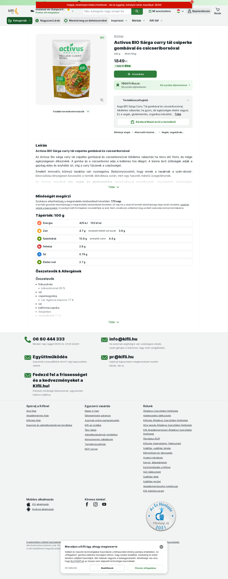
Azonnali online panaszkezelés (102, 420)
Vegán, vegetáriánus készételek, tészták (173, 132)
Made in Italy (92, 410)
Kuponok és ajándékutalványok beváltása (49, 425)
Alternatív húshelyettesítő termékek (145, 132)
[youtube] (104, 504)
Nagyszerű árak (47, 20)
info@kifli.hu (123, 339)
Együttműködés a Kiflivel (156, 467)
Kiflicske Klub (33, 420)
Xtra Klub (31, 410)
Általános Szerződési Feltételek (160, 410)
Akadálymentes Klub (37, 415)
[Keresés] (137, 11)
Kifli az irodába (93, 425)
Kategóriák (19, 20)
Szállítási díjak (151, 476)
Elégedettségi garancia (98, 415)
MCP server (91, 448)
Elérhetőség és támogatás (157, 452)
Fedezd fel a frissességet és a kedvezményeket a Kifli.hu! (60, 380)
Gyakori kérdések (153, 457)
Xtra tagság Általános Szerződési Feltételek (167, 425)
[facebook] (87, 504)
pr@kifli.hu (121, 356)
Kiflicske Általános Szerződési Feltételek (165, 420)
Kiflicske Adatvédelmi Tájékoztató (162, 443)
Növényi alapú (122, 132)
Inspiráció (119, 20)
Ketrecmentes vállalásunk (99, 439)
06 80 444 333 (49, 339)
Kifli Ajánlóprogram (153, 490)
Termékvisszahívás (95, 444)
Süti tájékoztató (152, 471)
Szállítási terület (152, 481)
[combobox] (107, 11)
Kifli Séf (156, 20)
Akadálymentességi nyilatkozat (160, 486)
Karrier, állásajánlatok (155, 462)
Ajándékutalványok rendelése (101, 434)
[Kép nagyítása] (102, 100)
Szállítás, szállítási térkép (157, 448)
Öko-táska (90, 429)
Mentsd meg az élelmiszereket (85, 20)
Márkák (138, 20)
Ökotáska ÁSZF (151, 438)
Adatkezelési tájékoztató (157, 415)
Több (178, 114)
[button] (198, 11)
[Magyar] (180, 11)
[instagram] (95, 504)
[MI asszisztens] (159, 11)
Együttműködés (50, 356)
